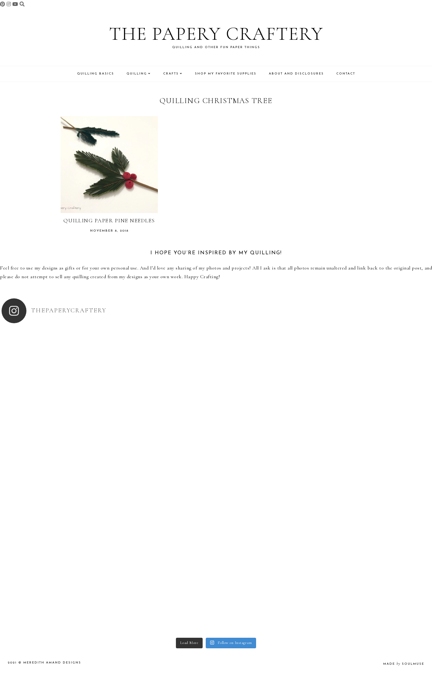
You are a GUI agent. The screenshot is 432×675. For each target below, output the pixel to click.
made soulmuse (403, 664)
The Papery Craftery (216, 34)
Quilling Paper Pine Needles (109, 220)
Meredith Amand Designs (52, 662)
